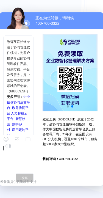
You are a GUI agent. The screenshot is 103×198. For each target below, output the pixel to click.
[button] (68, 106)
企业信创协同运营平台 (18, 102)
